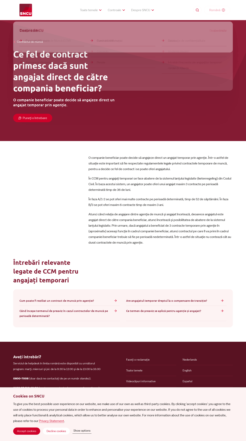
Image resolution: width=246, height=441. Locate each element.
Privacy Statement (51, 421)
